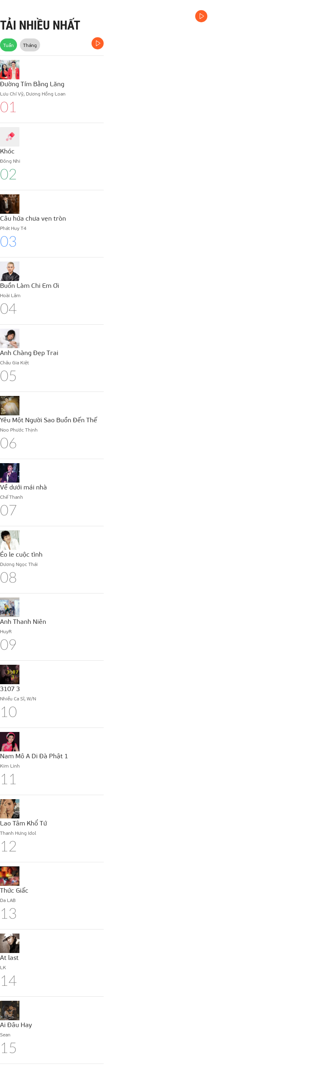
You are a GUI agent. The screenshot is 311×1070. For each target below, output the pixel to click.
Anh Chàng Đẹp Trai (29, 352)
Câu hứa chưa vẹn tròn (33, 218)
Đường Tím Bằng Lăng (32, 83)
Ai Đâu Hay (16, 1024)
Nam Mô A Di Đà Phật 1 (34, 755)
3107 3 (10, 688)
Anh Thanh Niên (23, 621)
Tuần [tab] (8, 45)
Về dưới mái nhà (23, 487)
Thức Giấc (14, 890)
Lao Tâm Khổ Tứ (23, 823)
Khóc (7, 151)
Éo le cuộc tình (21, 554)
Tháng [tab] (30, 45)
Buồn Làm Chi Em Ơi (29, 285)
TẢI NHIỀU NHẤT (40, 25)
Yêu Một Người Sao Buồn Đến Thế (48, 419)
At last (9, 957)
